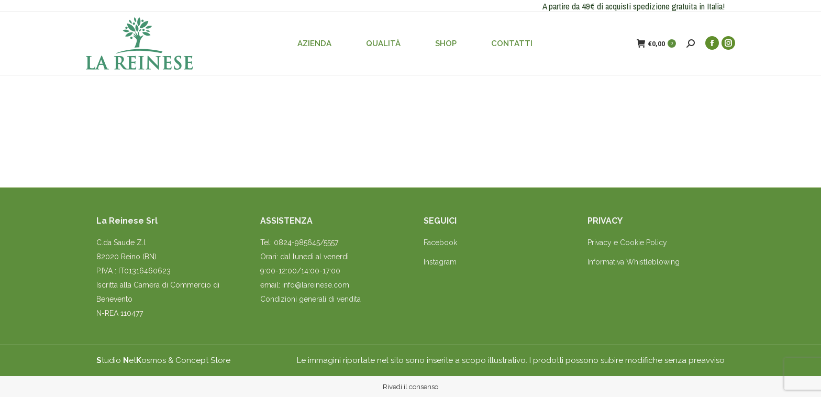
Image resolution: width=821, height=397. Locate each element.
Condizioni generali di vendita (310, 299)
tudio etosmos (131, 360)
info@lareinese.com (315, 285)
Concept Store (202, 360)
